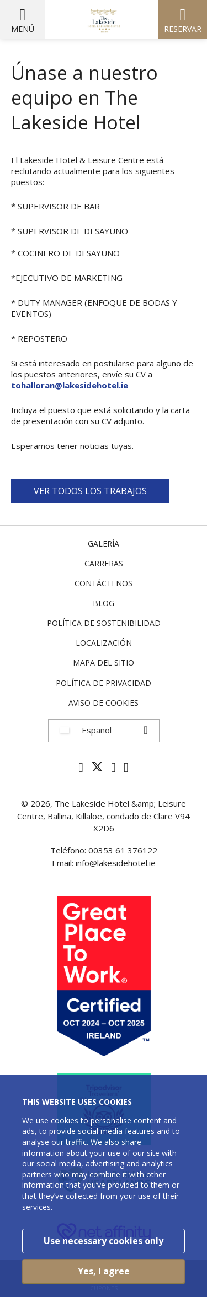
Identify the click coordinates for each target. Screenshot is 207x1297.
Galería (103, 543)
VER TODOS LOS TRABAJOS (90, 491)
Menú (22, 29)
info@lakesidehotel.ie (116, 862)
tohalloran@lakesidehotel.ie (69, 385)
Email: (64, 862)
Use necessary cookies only (103, 1241)
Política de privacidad (103, 683)
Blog (103, 603)
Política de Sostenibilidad (104, 623)
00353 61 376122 (122, 850)
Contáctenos (103, 583)
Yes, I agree (104, 1271)
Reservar (182, 29)
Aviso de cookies (103, 703)
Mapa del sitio (103, 662)
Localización (104, 642)
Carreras (103, 563)
